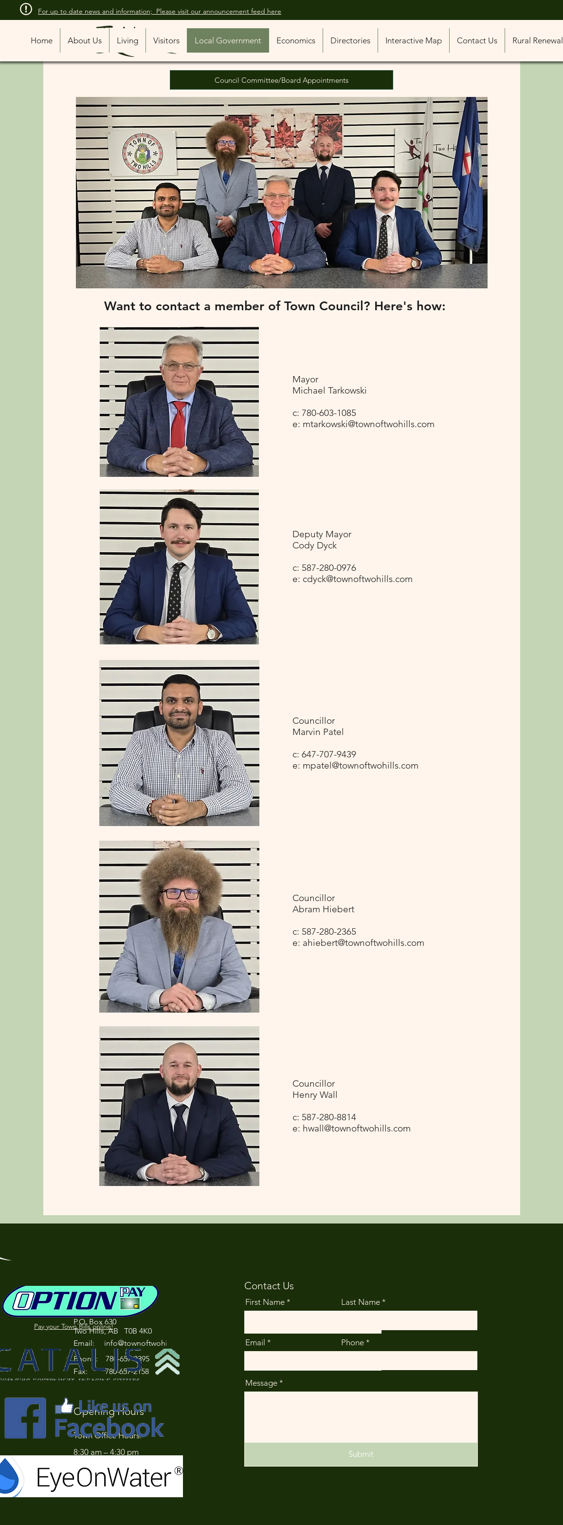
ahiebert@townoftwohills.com (363, 942)
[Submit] (361, 1454)
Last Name (360, 1302)
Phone (352, 1342)
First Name (265, 1302)
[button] (350, 40)
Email (255, 1342)
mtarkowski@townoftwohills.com (369, 424)
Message (261, 1383)
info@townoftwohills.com (148, 1343)
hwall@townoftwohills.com (357, 1128)
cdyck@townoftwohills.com (358, 578)
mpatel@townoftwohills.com (360, 765)
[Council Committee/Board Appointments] (281, 80)
